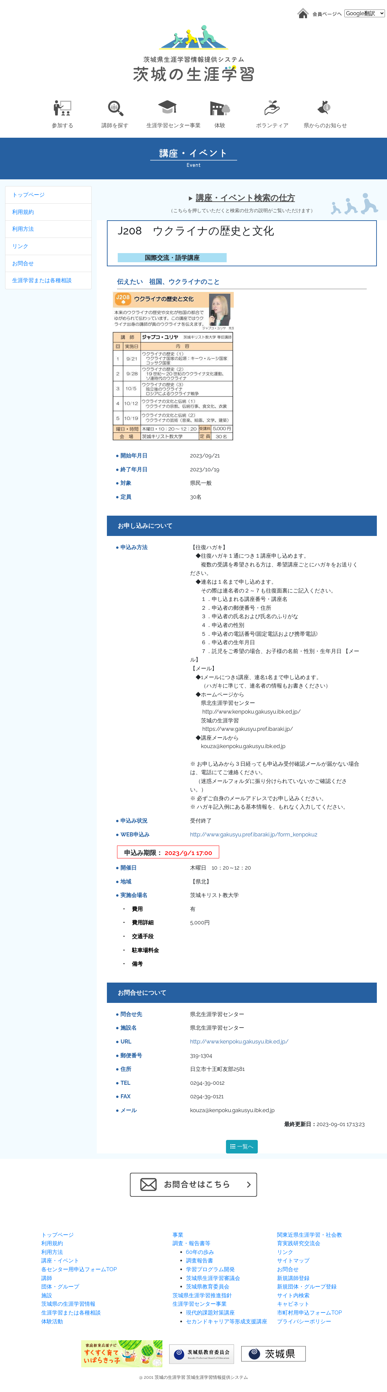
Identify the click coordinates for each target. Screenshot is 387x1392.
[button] (62, 112)
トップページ (28, 195)
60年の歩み (200, 1252)
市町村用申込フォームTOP (309, 1312)
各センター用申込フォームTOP (79, 1269)
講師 (46, 1278)
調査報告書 (199, 1260)
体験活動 (52, 1321)
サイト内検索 (293, 1295)
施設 (46, 1295)
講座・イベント (60, 1260)
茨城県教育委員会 (207, 1286)
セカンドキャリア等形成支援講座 (226, 1321)
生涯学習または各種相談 (42, 280)
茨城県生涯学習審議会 (213, 1278)
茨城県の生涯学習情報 (68, 1304)
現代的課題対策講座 (210, 1312)
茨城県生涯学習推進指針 (202, 1295)
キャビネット (293, 1304)
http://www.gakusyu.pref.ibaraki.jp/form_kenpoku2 (253, 834)
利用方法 (23, 229)
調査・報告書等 (191, 1243)
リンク (20, 246)
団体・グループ (60, 1286)
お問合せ (23, 263)
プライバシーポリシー (304, 1321)
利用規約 (23, 212)
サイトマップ (293, 1260)
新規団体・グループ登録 (307, 1286)
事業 (178, 1235)
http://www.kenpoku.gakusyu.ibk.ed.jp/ (239, 1041)
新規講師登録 (293, 1278)
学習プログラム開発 (210, 1269)
